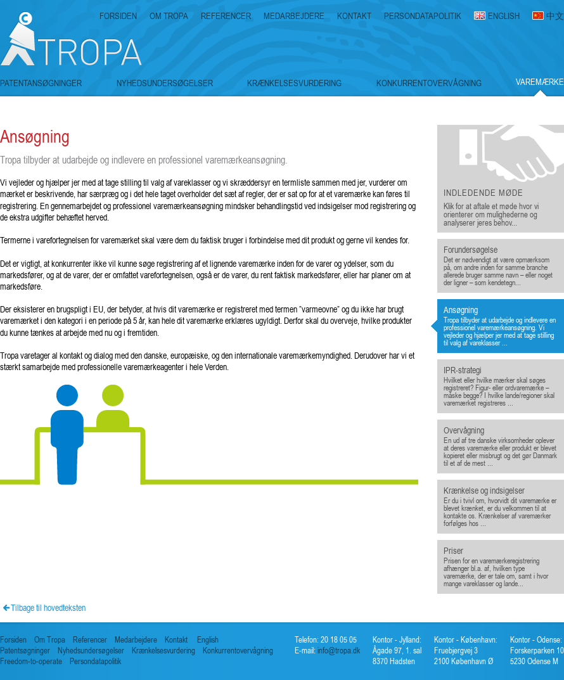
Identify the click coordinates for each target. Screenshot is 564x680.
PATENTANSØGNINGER (41, 83)
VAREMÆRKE (540, 82)
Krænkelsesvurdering (163, 650)
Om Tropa (49, 640)
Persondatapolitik (95, 661)
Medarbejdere (136, 640)
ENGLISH (504, 15)
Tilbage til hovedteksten (48, 607)
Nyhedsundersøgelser (91, 650)
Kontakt (176, 640)
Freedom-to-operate (31, 661)
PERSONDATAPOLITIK (422, 15)
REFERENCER (226, 15)
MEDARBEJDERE (294, 15)
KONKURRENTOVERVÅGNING (429, 83)
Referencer (90, 640)
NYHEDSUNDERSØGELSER (165, 83)
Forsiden (13, 640)
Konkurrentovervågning (238, 650)
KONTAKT (354, 15)
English (208, 640)
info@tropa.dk (338, 650)
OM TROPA (169, 15)
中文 (555, 15)
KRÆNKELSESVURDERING (294, 83)
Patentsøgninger (25, 650)
